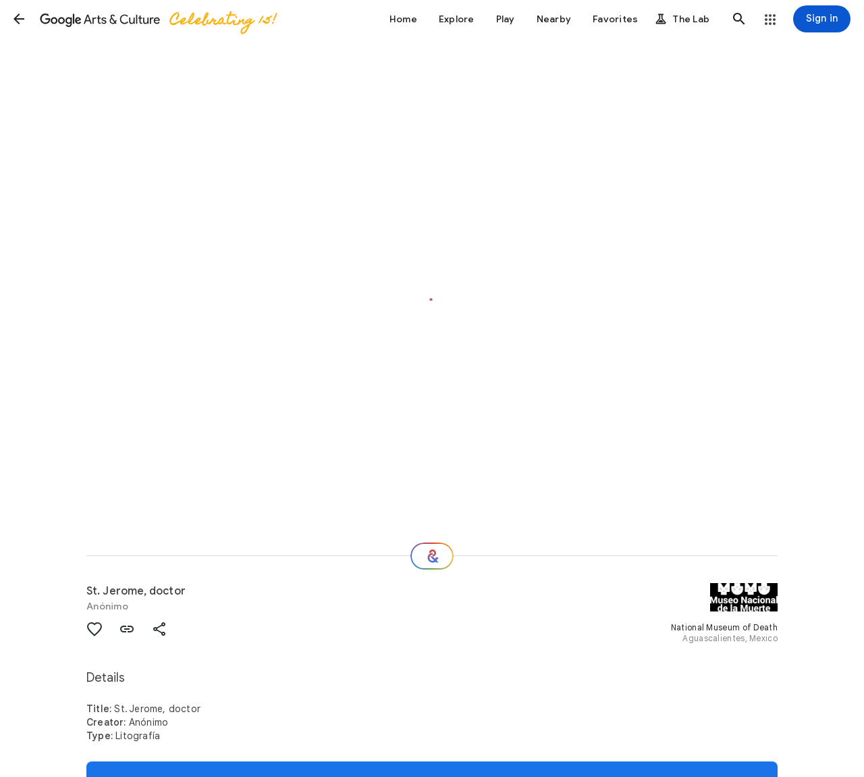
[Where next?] (432, 556)
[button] (19, 19)
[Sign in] (821, 18)
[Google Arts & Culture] (157, 19)
